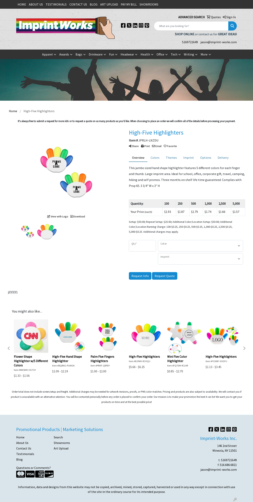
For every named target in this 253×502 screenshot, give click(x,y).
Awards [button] (64, 54)
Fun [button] (111, 54)
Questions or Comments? (33, 468)
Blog (19, 459)
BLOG (93, 4)
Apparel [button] (47, 54)
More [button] (204, 54)
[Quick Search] (191, 26)
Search (58, 437)
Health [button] (145, 54)
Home (20, 437)
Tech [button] (174, 54)
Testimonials (25, 454)
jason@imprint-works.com (218, 42)
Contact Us (23, 448)
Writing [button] (189, 54)
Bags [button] (79, 54)
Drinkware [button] (96, 54)
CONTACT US (78, 4)
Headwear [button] (127, 54)
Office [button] (160, 54)
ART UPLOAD (109, 4)
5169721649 (190, 42)
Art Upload (61, 448)
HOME (22, 4)
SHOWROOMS (149, 4)
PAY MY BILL (129, 4)
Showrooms (62, 443)
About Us (22, 443)
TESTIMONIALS (56, 4)
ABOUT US (36, 4)
